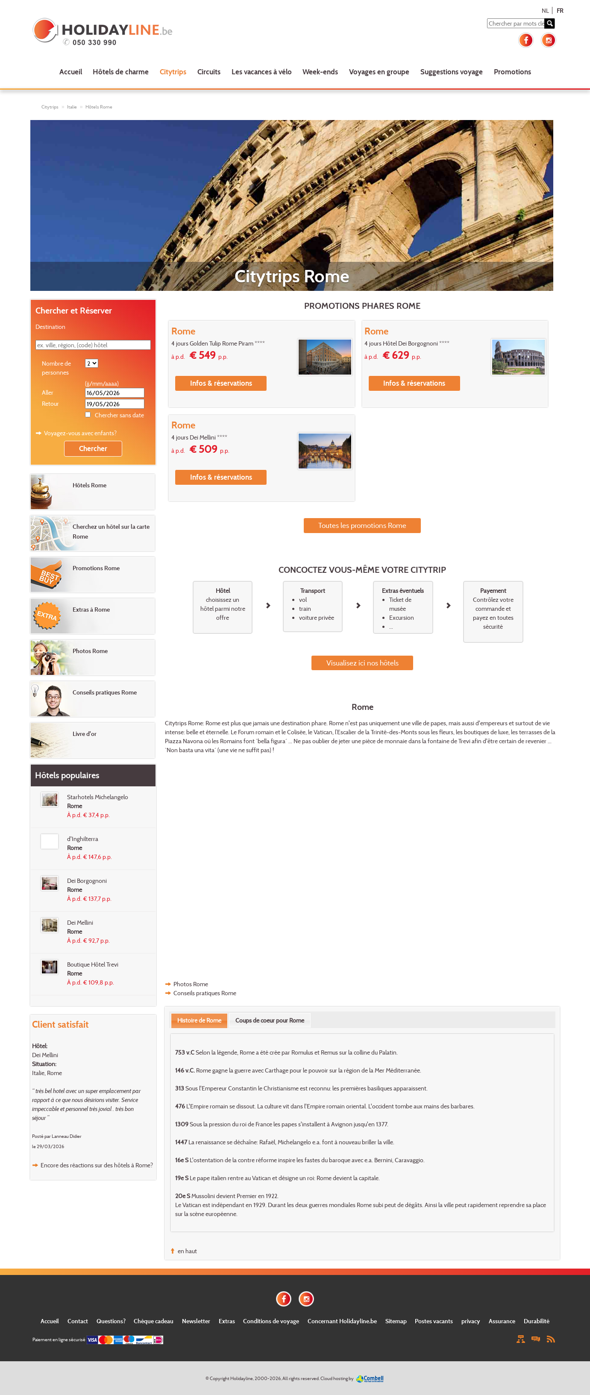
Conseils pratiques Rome (204, 992)
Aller (47, 392)
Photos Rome (190, 984)
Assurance (502, 1321)
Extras (227, 1321)
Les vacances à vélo (262, 71)
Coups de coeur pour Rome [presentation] (269, 1020)
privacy (470, 1321)
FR (560, 10)
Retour (50, 403)
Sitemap (396, 1321)
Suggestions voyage (451, 71)
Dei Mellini (45, 1054)
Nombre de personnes (56, 368)
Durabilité (536, 1321)
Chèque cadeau (153, 1321)
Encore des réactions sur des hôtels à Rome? (97, 1165)
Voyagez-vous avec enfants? (80, 433)
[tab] (199, 1020)
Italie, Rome (47, 1072)
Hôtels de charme (121, 71)
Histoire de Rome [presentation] (199, 1020)
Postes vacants (434, 1321)
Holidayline (241, 1378)
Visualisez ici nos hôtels (362, 662)
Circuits (208, 71)
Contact (78, 1321)
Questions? (111, 1321)
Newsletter (196, 1321)
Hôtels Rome (98, 107)
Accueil (70, 71)
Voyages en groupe (379, 71)
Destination (50, 326)
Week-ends (320, 71)
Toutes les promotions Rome (362, 525)
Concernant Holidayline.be (342, 1321)
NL (545, 10)
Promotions (512, 71)
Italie (72, 107)
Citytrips (173, 71)
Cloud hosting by (337, 1378)
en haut (187, 1250)
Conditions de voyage (271, 1321)
